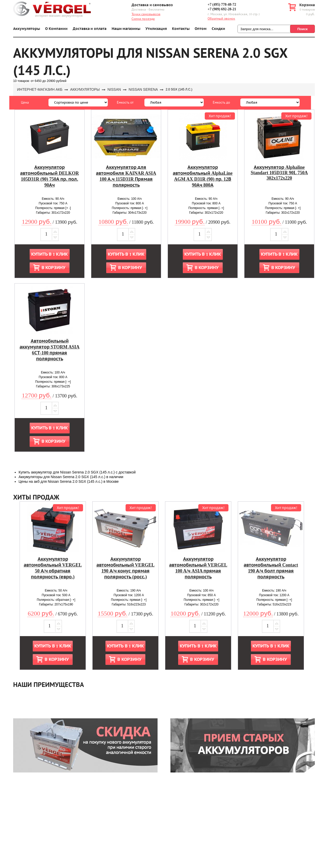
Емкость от (125, 102)
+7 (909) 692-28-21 (222, 9)
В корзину (53, 267)
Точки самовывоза (146, 14)
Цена (25, 102)
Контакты (181, 29)
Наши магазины (126, 29)
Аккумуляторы (26, 29)
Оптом (201, 29)
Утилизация (156, 29)
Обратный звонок (221, 18)
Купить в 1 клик (49, 254)
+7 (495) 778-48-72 (222, 4)
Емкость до (221, 102)
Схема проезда (143, 19)
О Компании (56, 29)
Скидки (218, 29)
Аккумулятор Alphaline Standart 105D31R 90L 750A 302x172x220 (279, 173)
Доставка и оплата (89, 29)
